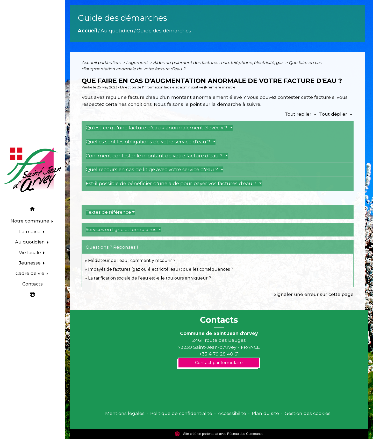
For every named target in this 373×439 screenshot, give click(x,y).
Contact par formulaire (219, 362)
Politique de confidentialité (181, 413)
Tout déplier (336, 114)
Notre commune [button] (31, 221)
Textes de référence (108, 212)
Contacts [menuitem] (32, 284)
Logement (137, 62)
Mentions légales (125, 413)
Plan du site (265, 413)
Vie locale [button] (30, 252)
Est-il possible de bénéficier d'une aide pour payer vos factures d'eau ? (172, 183)
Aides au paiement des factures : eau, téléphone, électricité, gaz (218, 62)
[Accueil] (32, 169)
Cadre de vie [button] (31, 273)
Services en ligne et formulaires (121, 229)
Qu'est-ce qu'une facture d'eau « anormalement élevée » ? (157, 128)
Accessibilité (232, 413)
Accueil (87, 30)
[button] (32, 210)
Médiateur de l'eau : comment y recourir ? (131, 260)
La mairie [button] (30, 231)
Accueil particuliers (101, 62)
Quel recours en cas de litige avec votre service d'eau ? (152, 169)
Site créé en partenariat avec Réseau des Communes (219, 434)
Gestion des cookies (308, 413)
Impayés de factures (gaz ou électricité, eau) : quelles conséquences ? (160, 269)
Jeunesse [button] (30, 263)
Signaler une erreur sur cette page (314, 294)
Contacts (219, 320)
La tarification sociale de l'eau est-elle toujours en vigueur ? (149, 278)
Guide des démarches (164, 30)
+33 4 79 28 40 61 (219, 354)
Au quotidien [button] (30, 242)
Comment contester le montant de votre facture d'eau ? (155, 156)
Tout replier (302, 114)
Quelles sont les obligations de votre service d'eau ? (149, 142)
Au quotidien (117, 30)
